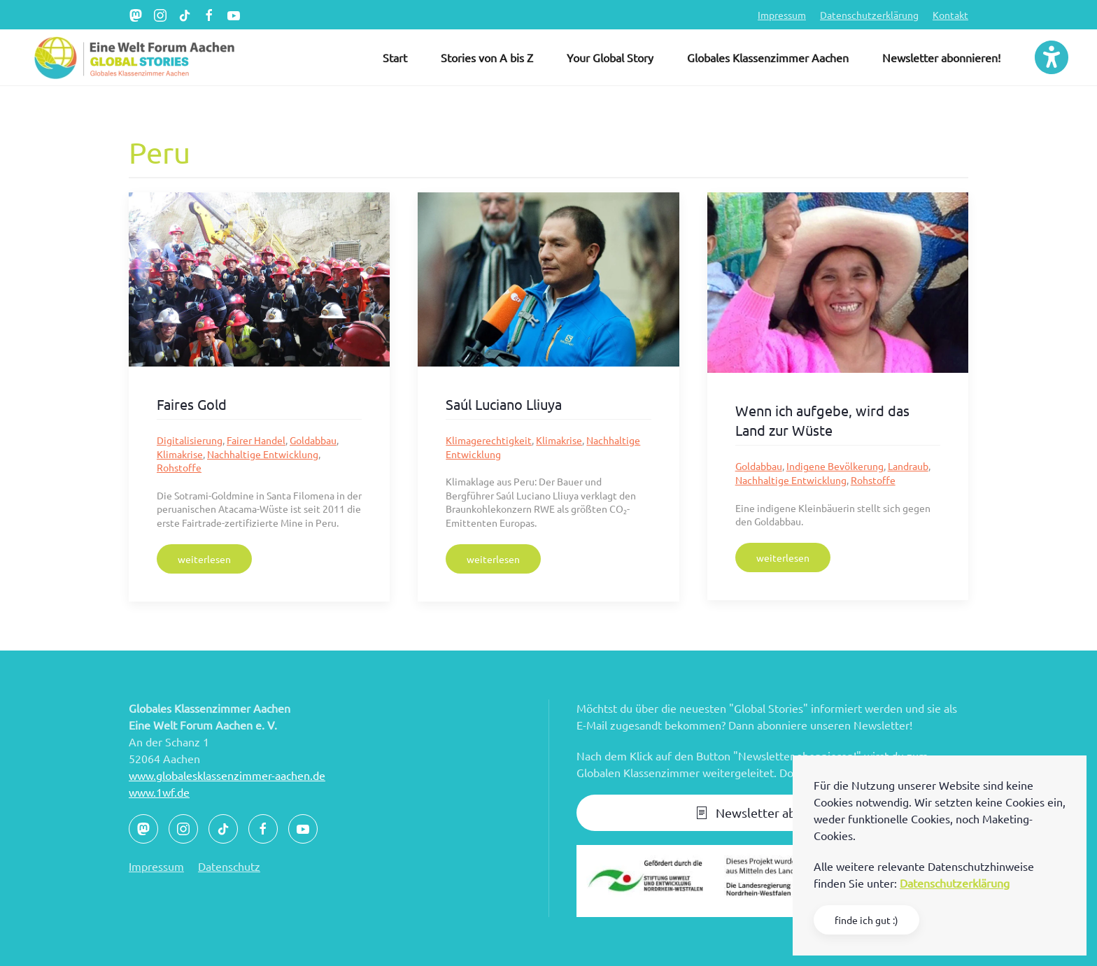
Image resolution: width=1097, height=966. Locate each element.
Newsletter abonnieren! (941, 57)
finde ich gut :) (866, 920)
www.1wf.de (159, 792)
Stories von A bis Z (487, 57)
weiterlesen (204, 559)
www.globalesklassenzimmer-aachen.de (227, 775)
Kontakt (950, 14)
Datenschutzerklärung (869, 14)
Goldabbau (313, 440)
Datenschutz (229, 866)
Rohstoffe (179, 467)
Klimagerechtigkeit (489, 440)
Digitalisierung (189, 440)
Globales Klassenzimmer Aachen (768, 57)
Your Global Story (610, 57)
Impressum (782, 14)
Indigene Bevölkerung (835, 466)
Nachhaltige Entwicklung (262, 454)
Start (395, 57)
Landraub (908, 466)
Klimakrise (180, 454)
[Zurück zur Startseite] (133, 57)
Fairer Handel (256, 440)
